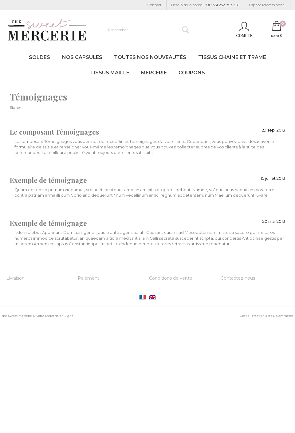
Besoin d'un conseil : (205, 5)
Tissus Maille (109, 73)
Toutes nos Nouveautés (150, 57)
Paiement (88, 278)
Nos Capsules (82, 57)
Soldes (39, 57)
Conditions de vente (170, 278)
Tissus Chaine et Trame (232, 57)
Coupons (192, 73)
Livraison (15, 278)
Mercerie (154, 73)
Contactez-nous (238, 278)
